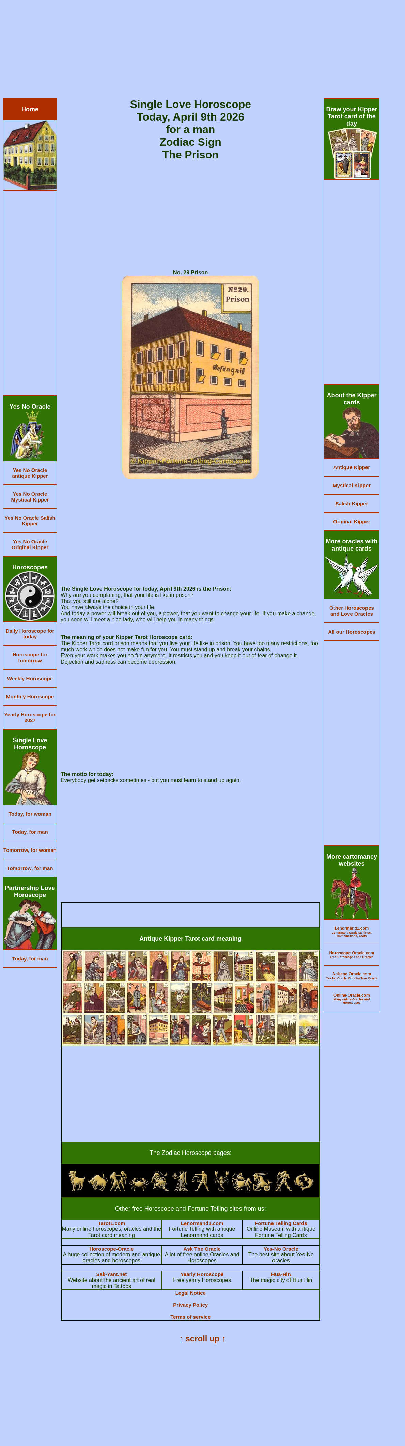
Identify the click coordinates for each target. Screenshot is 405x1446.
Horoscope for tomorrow (30, 657)
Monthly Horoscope (30, 696)
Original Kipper (351, 521)
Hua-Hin (281, 1274)
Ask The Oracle (201, 1249)
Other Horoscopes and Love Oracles (351, 611)
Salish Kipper (352, 503)
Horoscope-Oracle (111, 1249)
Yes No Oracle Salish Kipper (29, 520)
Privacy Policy (190, 1305)
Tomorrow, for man (30, 868)
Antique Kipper (351, 467)
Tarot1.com (111, 1223)
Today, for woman (30, 814)
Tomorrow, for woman (30, 850)
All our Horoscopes (351, 632)
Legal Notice (190, 1293)
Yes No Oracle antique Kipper (30, 473)
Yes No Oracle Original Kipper (30, 544)
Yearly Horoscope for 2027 (30, 717)
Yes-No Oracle (281, 1249)
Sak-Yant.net (111, 1274)
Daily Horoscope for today (30, 633)
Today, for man (30, 832)
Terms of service (190, 1317)
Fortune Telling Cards (281, 1223)
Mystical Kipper (352, 485)
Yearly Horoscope (202, 1274)
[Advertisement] (202, 50)
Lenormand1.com (202, 1223)
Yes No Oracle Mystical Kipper (30, 497)
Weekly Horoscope (30, 678)
